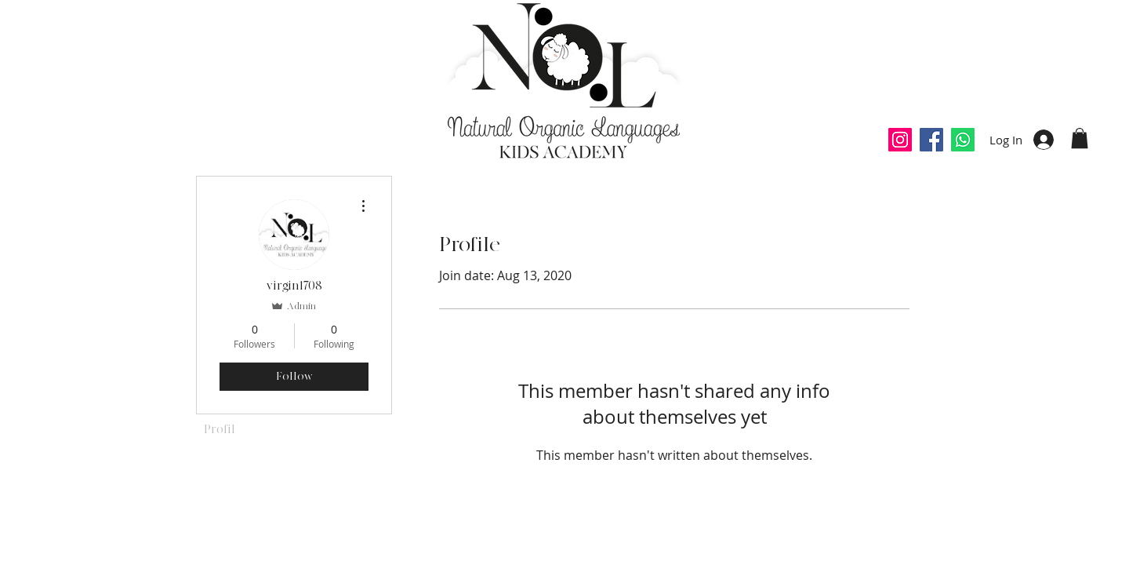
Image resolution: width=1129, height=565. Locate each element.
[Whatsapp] (963, 139)
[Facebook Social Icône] (931, 139)
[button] (1079, 138)
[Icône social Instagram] (900, 139)
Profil (219, 429)
